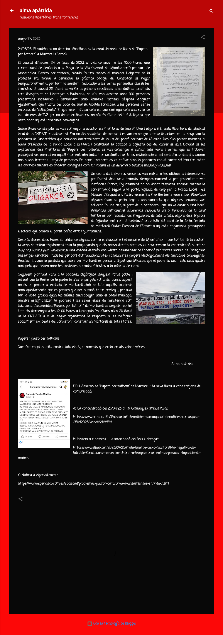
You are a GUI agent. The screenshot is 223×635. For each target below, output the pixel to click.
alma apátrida (36, 10)
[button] (202, 38)
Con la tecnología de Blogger (111, 623)
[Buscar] (211, 12)
